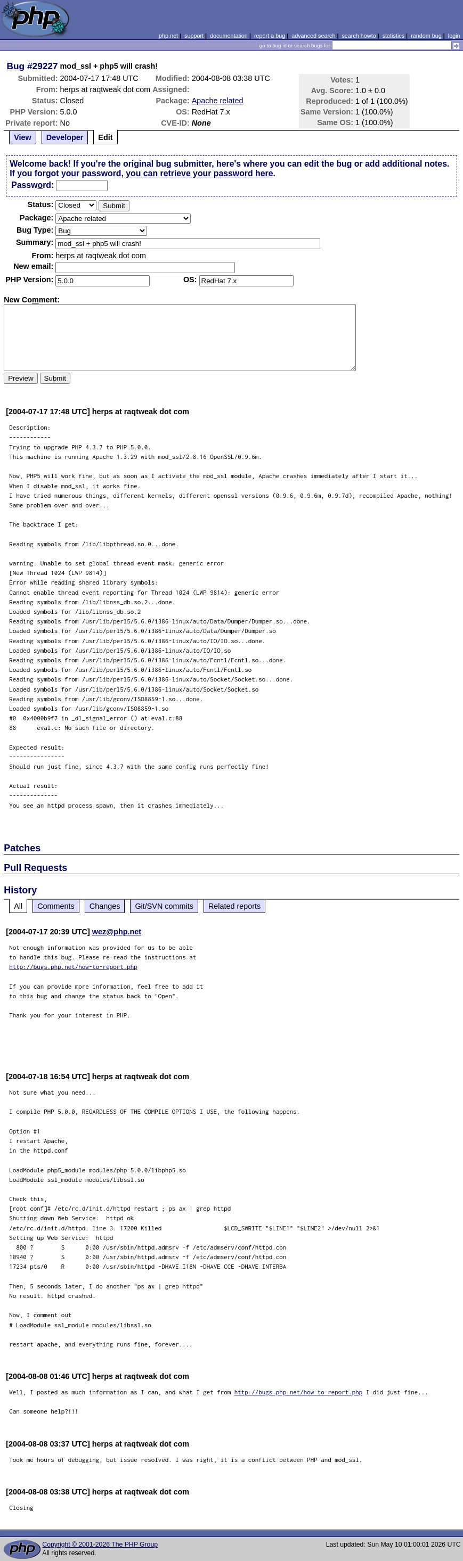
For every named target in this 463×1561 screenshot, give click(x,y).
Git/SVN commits (164, 906)
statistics (393, 35)
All (18, 906)
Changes (105, 906)
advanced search (313, 35)
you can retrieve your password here (199, 173)
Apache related (217, 100)
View (22, 137)
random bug (426, 35)
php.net (168, 35)
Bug (16, 66)
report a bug (269, 35)
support (194, 35)
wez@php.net (116, 931)
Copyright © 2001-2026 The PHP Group (100, 1544)
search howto (359, 35)
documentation (229, 35)
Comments (56, 906)
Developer (65, 137)
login (454, 35)
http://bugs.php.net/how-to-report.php (73, 966)
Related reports (234, 906)
